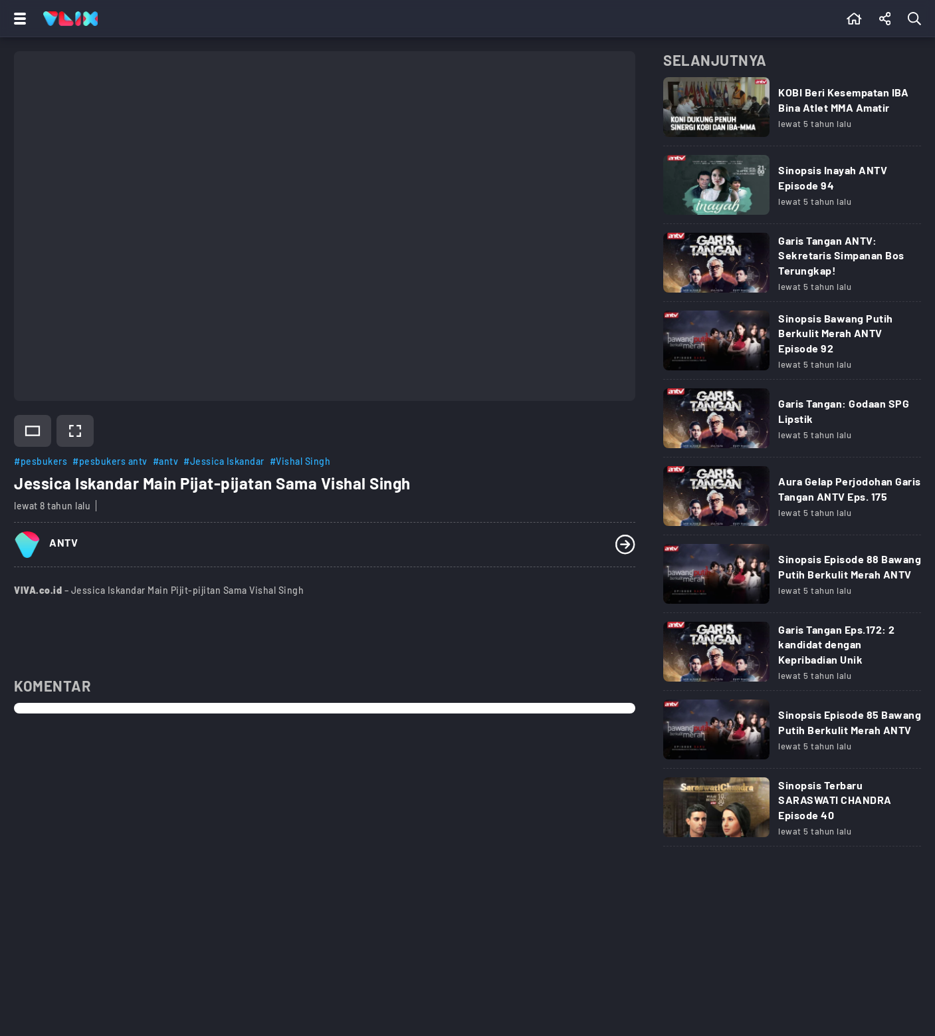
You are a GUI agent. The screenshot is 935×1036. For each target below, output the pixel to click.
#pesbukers (40, 461)
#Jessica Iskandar (223, 461)
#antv (166, 461)
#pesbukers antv (110, 461)
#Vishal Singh (300, 461)
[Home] (70, 18)
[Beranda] (854, 18)
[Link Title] (792, 111)
